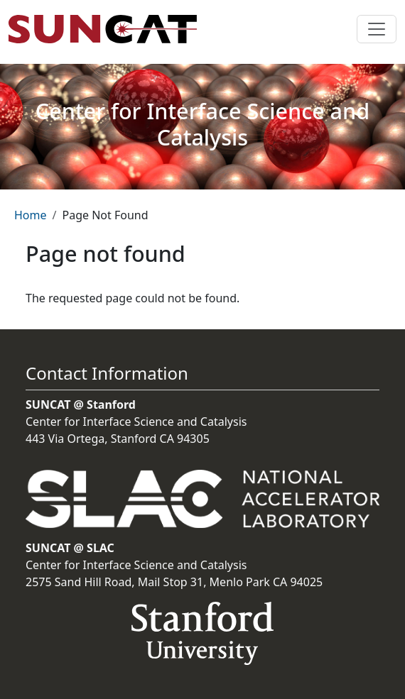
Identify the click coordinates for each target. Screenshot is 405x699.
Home (30, 215)
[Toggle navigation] (376, 29)
